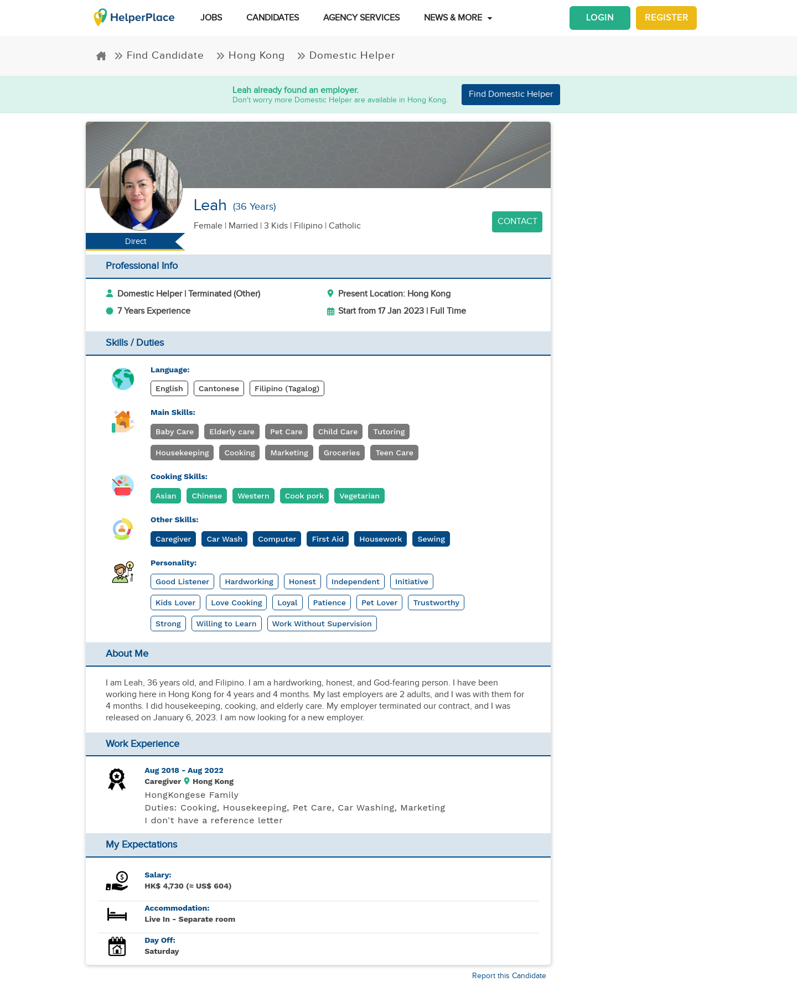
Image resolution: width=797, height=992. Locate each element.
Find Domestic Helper (511, 94)
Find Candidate (161, 55)
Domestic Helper (346, 55)
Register (667, 18)
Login (600, 18)
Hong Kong (252, 55)
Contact (517, 221)
